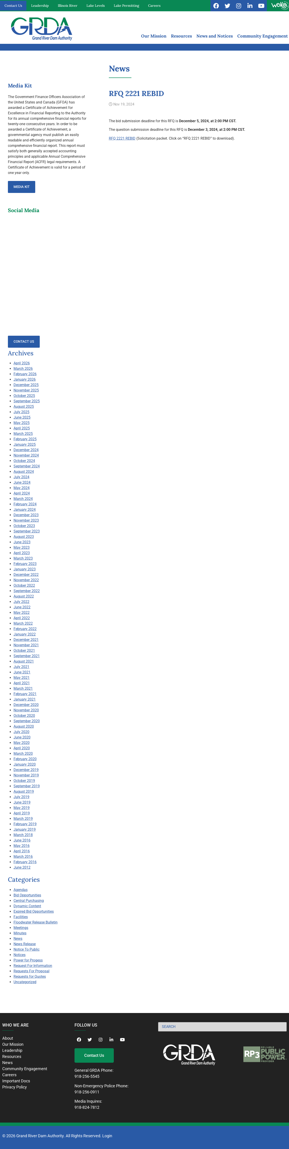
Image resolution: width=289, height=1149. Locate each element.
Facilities (21, 917)
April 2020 (22, 748)
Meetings (21, 928)
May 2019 (22, 808)
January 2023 (25, 569)
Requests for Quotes (30, 976)
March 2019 (23, 818)
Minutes (20, 933)
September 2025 (27, 401)
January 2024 (25, 509)
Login (107, 1135)
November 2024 (26, 455)
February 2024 (25, 504)
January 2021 (25, 699)
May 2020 (22, 743)
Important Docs (16, 1081)
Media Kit (22, 187)
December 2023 (26, 515)
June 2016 (22, 840)
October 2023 (24, 526)
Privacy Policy (14, 1087)
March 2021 (23, 688)
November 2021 (26, 645)
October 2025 (24, 396)
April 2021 (22, 683)
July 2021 (21, 667)
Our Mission (153, 36)
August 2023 (24, 537)
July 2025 (21, 412)
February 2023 (25, 564)
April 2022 (22, 618)
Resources (181, 36)
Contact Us (13, 5)
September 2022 (27, 591)
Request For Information (33, 966)
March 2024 (23, 499)
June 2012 (22, 867)
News (18, 938)
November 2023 (26, 520)
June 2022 (22, 607)
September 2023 (27, 531)
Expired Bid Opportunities (34, 911)
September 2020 (27, 721)
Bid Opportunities (27, 895)
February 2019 (25, 824)
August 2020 (24, 726)
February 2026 (25, 374)
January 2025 (25, 444)
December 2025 (26, 385)
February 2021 (25, 694)
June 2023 (22, 542)
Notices (20, 955)
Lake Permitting (126, 5)
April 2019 (22, 813)
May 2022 (22, 612)
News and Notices (214, 36)
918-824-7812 (87, 1107)
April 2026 (22, 363)
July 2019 (21, 797)
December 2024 (26, 450)
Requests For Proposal (31, 971)
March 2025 (23, 433)
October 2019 (24, 781)
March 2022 (23, 623)
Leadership (40, 5)
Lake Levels (95, 5)
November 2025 (26, 390)
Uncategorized (25, 982)
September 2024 (27, 466)
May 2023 (22, 547)
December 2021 (26, 640)
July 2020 (21, 732)
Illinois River (67, 5)
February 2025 (25, 439)
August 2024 (24, 471)
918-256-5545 (87, 1076)
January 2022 (25, 634)
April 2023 (22, 553)
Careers (154, 5)
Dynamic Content (27, 906)
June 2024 (22, 482)
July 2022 (21, 602)
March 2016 (23, 856)
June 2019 (22, 802)
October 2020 (24, 715)
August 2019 (24, 791)
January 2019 (25, 829)
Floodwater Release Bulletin (36, 922)
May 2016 (22, 846)
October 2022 (24, 585)
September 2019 (27, 786)
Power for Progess (28, 960)
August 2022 (24, 596)
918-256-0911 (87, 1092)
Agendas (21, 890)
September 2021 (27, 656)
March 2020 (23, 753)
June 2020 (22, 737)
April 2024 (22, 493)
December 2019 (26, 770)
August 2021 (24, 661)
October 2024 (24, 461)
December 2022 (26, 574)
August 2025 (24, 406)
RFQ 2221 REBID (122, 138)
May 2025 (22, 423)
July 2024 (21, 477)
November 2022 (26, 580)
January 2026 (25, 379)
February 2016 (25, 862)
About (7, 1038)
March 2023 (23, 558)
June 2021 (22, 672)
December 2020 (26, 705)
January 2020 (25, 764)
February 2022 (25, 629)
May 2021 (22, 677)
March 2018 (23, 835)
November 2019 (26, 775)
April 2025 (22, 428)
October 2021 (24, 650)
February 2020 (25, 759)
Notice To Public (27, 949)
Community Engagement (262, 36)
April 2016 (22, 851)
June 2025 (22, 417)
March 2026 (23, 368)
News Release (25, 944)
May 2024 (22, 488)
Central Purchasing (29, 900)
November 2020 (26, 710)
